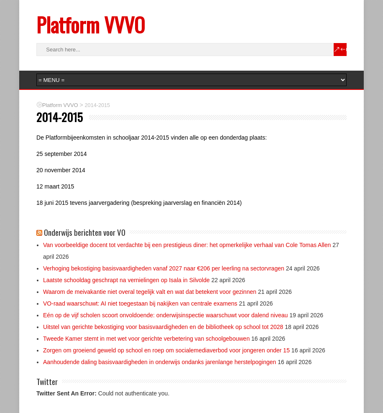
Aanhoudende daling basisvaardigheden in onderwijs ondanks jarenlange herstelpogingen (159, 362)
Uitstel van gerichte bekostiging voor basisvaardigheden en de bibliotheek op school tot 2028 (163, 327)
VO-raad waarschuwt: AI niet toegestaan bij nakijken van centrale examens (140, 303)
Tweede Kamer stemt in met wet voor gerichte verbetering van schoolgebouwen (146, 338)
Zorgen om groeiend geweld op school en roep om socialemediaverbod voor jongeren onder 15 (166, 350)
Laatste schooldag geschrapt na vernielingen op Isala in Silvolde (126, 280)
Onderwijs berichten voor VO (84, 232)
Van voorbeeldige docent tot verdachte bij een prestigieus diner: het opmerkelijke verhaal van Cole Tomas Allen (187, 245)
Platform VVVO (90, 24)
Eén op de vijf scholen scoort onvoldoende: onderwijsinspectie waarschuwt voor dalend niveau (165, 315)
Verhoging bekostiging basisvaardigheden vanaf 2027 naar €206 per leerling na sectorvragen (163, 268)
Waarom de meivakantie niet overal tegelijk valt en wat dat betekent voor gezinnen (149, 291)
